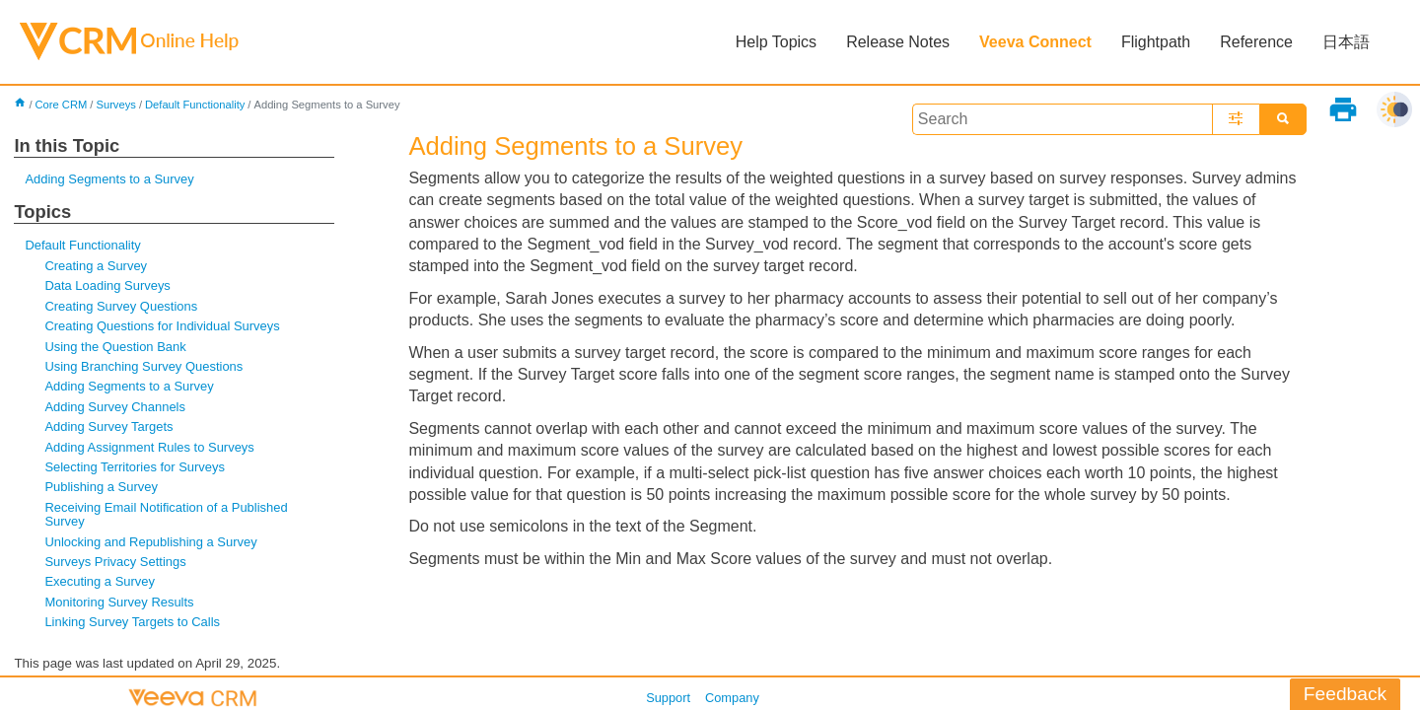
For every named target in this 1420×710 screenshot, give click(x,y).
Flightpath (1155, 42)
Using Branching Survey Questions (143, 366)
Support (668, 697)
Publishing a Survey (101, 486)
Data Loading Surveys (107, 285)
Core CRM (62, 104)
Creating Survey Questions (120, 306)
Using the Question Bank (114, 346)
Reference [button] (1256, 42)
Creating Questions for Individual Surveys (161, 326)
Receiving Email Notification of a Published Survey (165, 514)
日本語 (1346, 42)
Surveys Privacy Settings (114, 561)
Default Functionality (195, 104)
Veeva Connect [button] (1035, 42)
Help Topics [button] (776, 42)
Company (732, 697)
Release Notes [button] (898, 42)
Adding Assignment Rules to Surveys (148, 447)
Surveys (115, 104)
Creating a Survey (95, 265)
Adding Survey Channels (114, 406)
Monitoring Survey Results (118, 602)
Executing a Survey (99, 581)
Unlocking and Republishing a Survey (150, 541)
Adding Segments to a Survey (109, 179)
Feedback (1345, 693)
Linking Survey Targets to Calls (132, 621)
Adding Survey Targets (108, 426)
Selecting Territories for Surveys (134, 467)
